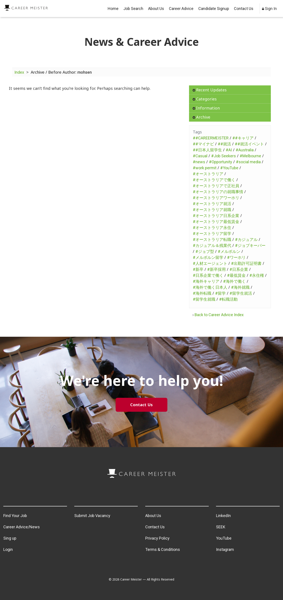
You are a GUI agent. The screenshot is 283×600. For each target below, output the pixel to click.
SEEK (220, 527)
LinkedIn (223, 515)
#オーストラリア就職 (212, 209)
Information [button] (206, 108)
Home (113, 8)
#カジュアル (246, 239)
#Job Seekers (223, 156)
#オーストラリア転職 (212, 239)
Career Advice (181, 8)
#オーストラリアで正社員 (216, 185)
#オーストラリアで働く (214, 179)
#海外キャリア (206, 281)
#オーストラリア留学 (212, 233)
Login (8, 549)
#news (199, 162)
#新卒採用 (216, 269)
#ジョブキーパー (250, 245)
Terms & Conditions (162, 549)
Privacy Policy (157, 538)
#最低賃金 (236, 275)
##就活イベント (249, 144)
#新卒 (198, 269)
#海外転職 (202, 293)
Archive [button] (201, 117)
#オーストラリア (208, 173)
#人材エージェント (210, 263)
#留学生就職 (204, 299)
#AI (229, 150)
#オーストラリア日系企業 (216, 215)
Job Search (133, 8)
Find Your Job (15, 515)
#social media (248, 162)
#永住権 (256, 275)
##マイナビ (203, 144)
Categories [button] (205, 99)
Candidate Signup (213, 8)
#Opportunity (220, 162)
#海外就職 (240, 287)
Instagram (225, 549)
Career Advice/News (21, 527)
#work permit (204, 167)
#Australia (245, 150)
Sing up (9, 538)
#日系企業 (238, 269)
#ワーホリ (236, 257)
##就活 (224, 144)
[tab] (230, 89)
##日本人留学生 (207, 150)
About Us (156, 8)
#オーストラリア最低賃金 (216, 221)
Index (19, 72)
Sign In (269, 8)
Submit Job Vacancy (92, 515)
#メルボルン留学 (208, 257)
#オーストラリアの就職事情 (218, 191)
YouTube (223, 538)
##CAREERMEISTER (211, 138)
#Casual (200, 156)
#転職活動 (228, 299)
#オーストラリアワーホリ (216, 197)
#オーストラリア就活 (212, 203)
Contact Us (243, 8)
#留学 (220, 293)
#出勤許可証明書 (246, 263)
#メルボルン (229, 251)
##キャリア (243, 138)
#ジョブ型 (204, 251)
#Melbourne (250, 156)
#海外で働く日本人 (210, 287)
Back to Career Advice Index (218, 314)
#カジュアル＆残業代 (212, 245)
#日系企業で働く (208, 275)
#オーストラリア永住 (212, 227)
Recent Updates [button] (210, 89)
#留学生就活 (240, 293)
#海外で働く (234, 281)
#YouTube (229, 167)
